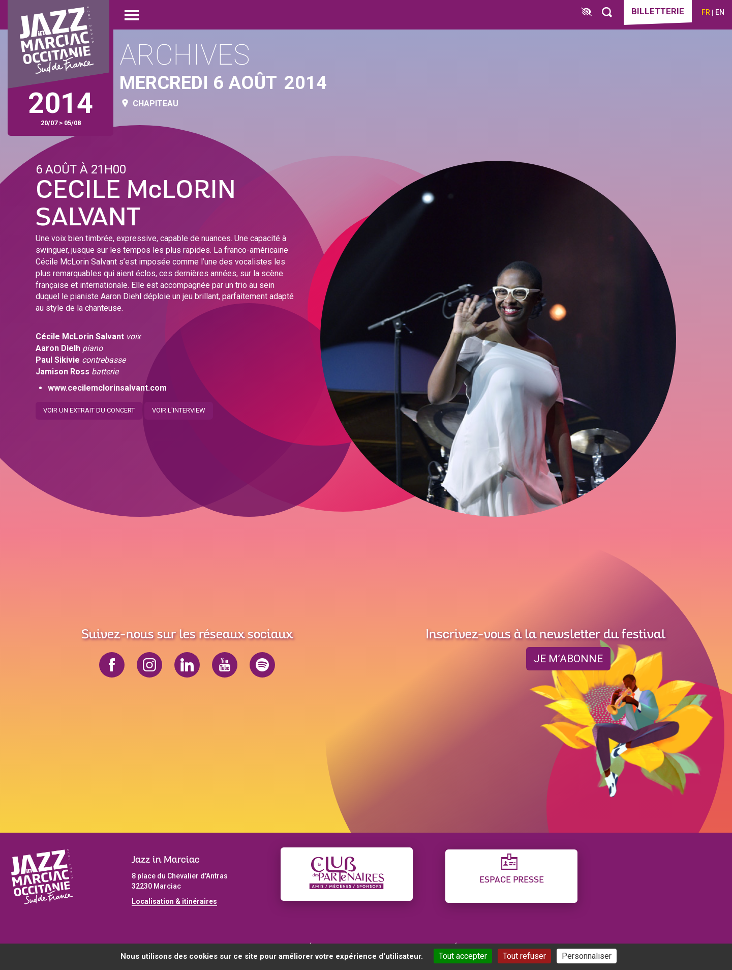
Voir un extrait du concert (89, 406)
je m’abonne (568, 659)
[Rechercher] (607, 12)
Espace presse (511, 880)
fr (706, 12)
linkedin (187, 665)
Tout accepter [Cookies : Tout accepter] (463, 956)
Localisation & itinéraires (174, 901)
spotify (262, 665)
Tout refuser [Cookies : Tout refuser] (524, 956)
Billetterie (657, 11)
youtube (224, 665)
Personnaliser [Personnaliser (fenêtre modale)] (587, 956)
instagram (149, 665)
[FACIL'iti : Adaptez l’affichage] (586, 12)
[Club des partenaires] (347, 874)
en (719, 12)
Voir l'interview (178, 406)
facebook (112, 665)
